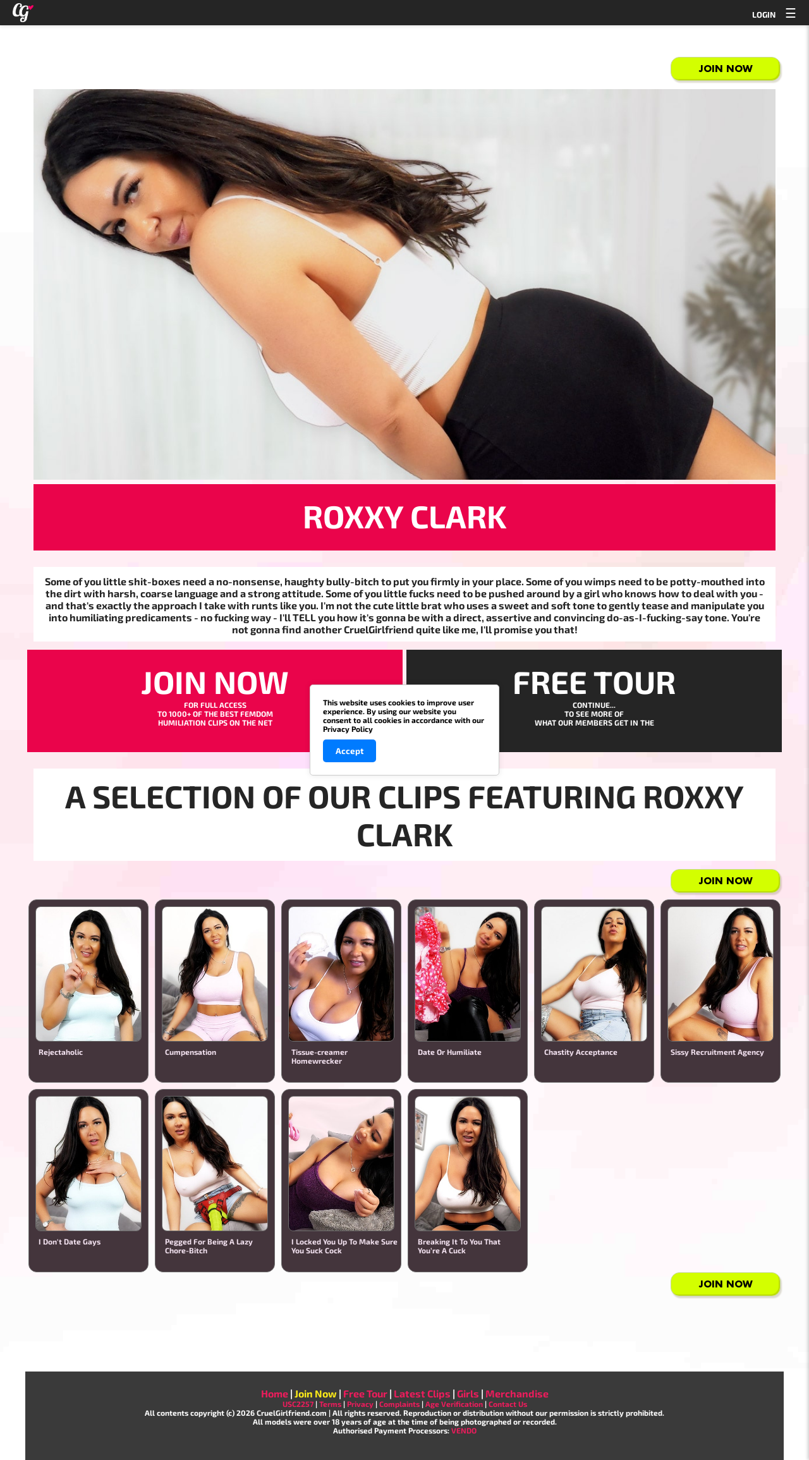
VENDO (464, 1430)
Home (274, 1393)
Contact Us (508, 1403)
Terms (330, 1403)
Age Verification (454, 1403)
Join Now (726, 69)
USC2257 (298, 1403)
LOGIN (764, 14)
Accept (349, 751)
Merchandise (517, 1393)
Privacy (360, 1403)
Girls (468, 1393)
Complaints (399, 1403)
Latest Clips (422, 1393)
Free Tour (365, 1393)
